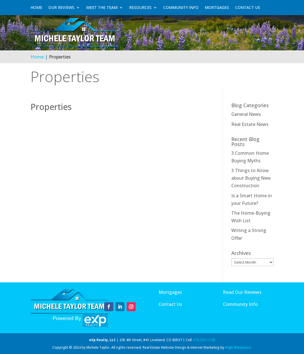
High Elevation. (238, 347)
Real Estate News (249, 124)
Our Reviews (61, 7)
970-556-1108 (204, 339)
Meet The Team (101, 7)
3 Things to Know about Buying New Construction (251, 178)
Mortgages (217, 7)
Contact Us (247, 7)
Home (36, 7)
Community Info (181, 7)
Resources (140, 7)
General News (246, 114)
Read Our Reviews (242, 292)
